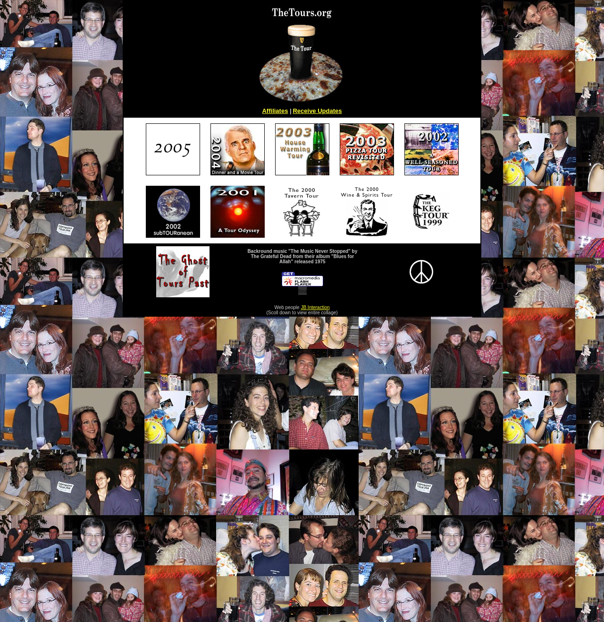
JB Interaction (315, 307)
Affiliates (275, 110)
